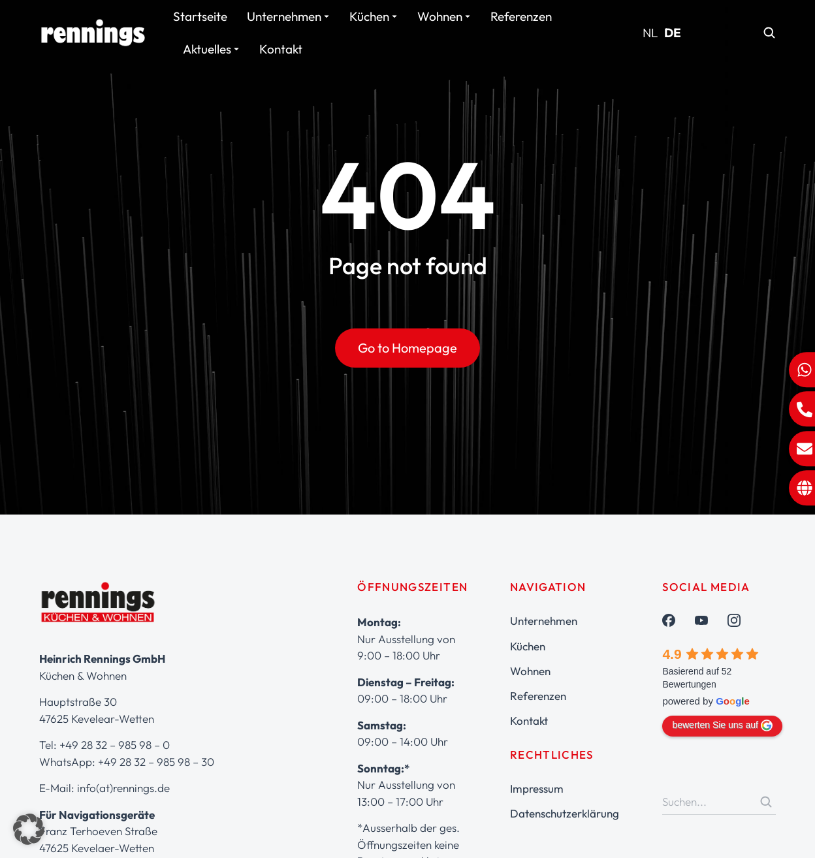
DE (672, 32)
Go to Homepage (407, 348)
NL (650, 32)
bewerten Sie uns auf (722, 725)
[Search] (766, 802)
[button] (28, 829)
